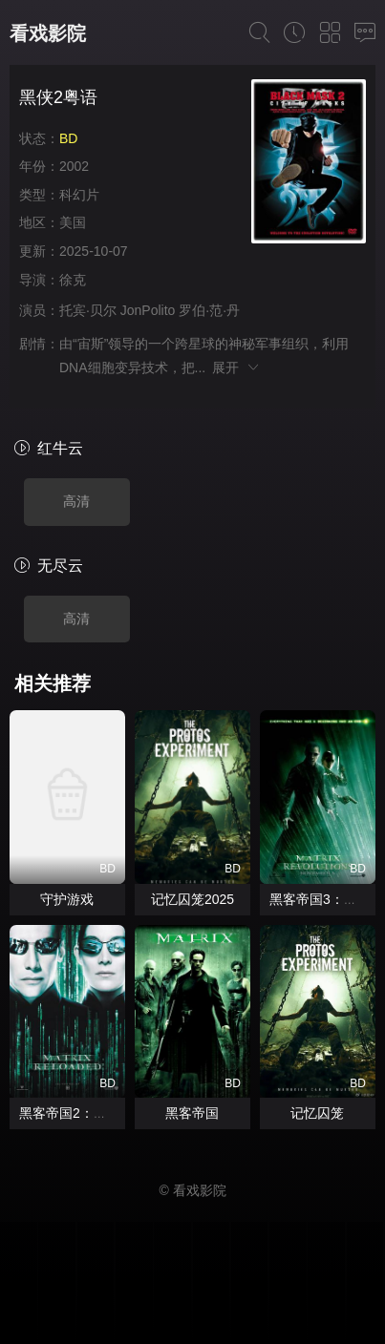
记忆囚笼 (317, 1113)
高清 (76, 501)
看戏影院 (48, 33)
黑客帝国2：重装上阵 (83, 1113)
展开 (236, 367)
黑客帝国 (192, 1113)
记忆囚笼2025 (192, 899)
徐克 (72, 279)
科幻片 (79, 194)
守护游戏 (67, 899)
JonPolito (148, 310)
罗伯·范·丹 (209, 310)
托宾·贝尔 (88, 310)
